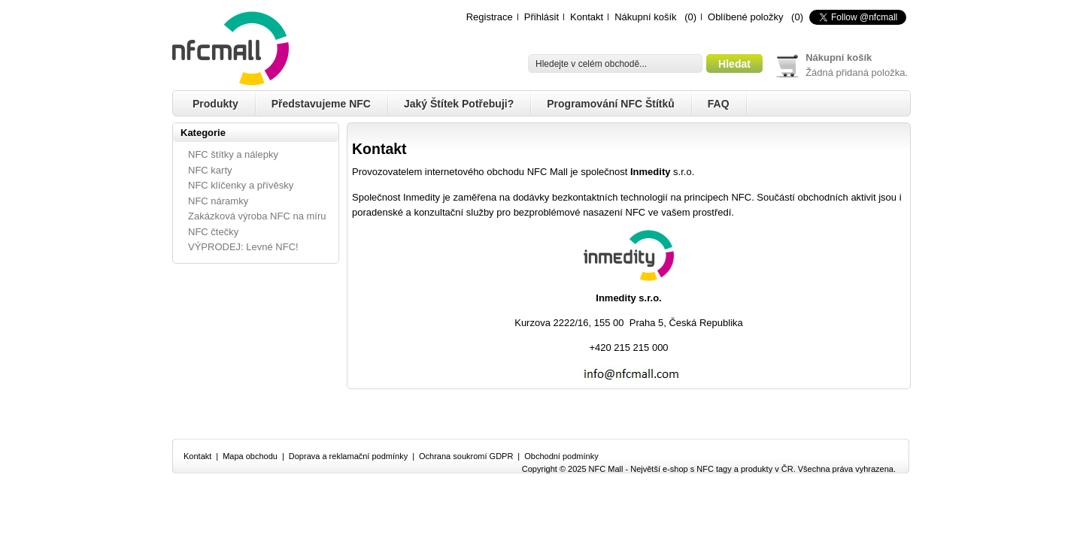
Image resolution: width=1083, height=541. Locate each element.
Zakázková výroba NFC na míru (257, 216)
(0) (690, 17)
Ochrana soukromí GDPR (466, 456)
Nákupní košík (645, 17)
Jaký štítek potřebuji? (459, 104)
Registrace (489, 17)
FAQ (719, 104)
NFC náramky (218, 201)
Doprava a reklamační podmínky (348, 456)
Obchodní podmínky (561, 456)
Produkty (215, 104)
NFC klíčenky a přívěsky (240, 185)
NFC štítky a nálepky (233, 154)
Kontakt (586, 17)
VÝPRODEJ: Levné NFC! (243, 246)
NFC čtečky (213, 231)
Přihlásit (541, 17)
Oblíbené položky (745, 17)
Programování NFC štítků (611, 104)
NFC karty (210, 170)
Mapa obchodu (250, 456)
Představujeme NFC (321, 104)
